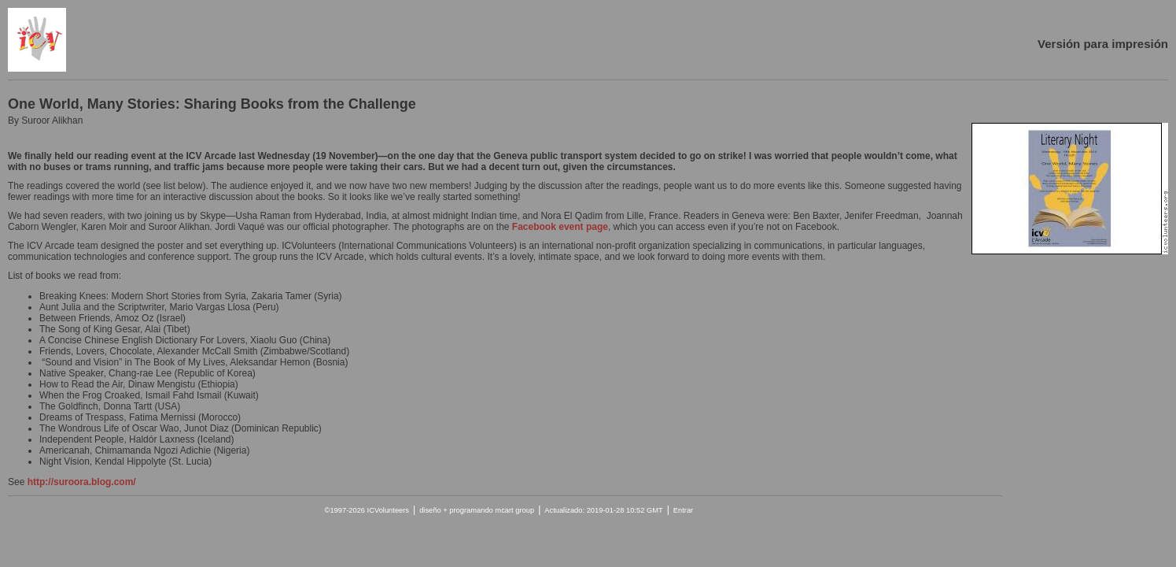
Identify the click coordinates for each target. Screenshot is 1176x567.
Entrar (683, 510)
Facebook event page (560, 226)
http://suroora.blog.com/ (82, 481)
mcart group (514, 510)
